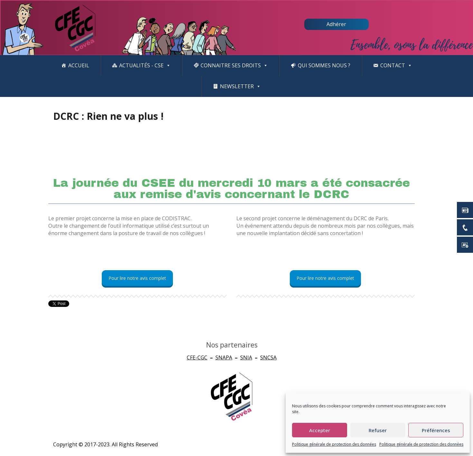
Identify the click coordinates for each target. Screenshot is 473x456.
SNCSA (268, 357)
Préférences (436, 430)
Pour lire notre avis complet (137, 278)
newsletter (240, 86)
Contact (396, 65)
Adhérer (336, 24)
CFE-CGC (197, 357)
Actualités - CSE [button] (145, 65)
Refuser (378, 430)
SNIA (246, 357)
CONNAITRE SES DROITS (234, 65)
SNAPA (223, 357)
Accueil (78, 65)
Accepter (319, 430)
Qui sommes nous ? (324, 65)
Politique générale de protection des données (334, 444)
